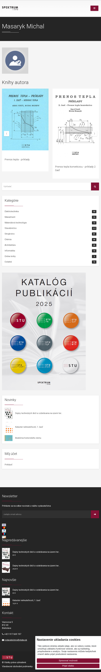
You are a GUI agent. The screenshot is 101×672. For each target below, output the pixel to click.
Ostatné (50, 261)
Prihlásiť (8, 464)
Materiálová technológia (50, 222)
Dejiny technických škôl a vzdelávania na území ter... (38, 413)
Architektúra (50, 245)
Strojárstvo (50, 234)
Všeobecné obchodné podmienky (17, 666)
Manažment (50, 217)
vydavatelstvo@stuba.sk (16, 640)
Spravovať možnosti (68, 660)
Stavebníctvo (50, 228)
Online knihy (50, 256)
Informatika (50, 250)
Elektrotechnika (50, 211)
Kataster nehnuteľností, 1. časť (29, 427)
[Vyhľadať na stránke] (46, 186)
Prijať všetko (68, 666)
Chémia (50, 239)
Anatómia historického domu (28, 438)
